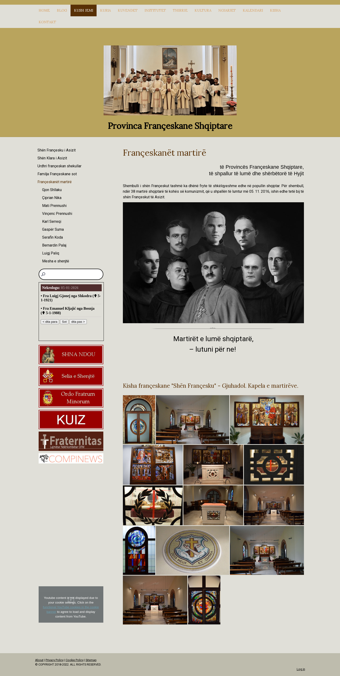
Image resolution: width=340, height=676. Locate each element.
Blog (62, 10)
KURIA (105, 10)
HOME (44, 10)
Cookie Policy (75, 660)
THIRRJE (180, 10)
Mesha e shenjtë (55, 261)
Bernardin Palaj (54, 245)
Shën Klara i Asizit (52, 158)
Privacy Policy (55, 660)
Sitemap (91, 660)
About (39, 660)
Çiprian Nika (51, 198)
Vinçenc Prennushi (57, 213)
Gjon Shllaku (52, 190)
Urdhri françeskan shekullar (59, 166)
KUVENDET (128, 10)
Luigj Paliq (50, 253)
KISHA (275, 10)
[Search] (71, 274)
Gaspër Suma (53, 229)
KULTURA (203, 10)
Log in (301, 669)
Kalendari (253, 10)
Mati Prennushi (54, 205)
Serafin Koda (52, 237)
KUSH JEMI (83, 10)
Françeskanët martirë (54, 182)
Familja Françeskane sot (57, 174)
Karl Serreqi (51, 221)
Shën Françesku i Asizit (56, 150)
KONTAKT (47, 22)
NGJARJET (227, 10)
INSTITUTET (155, 10)
